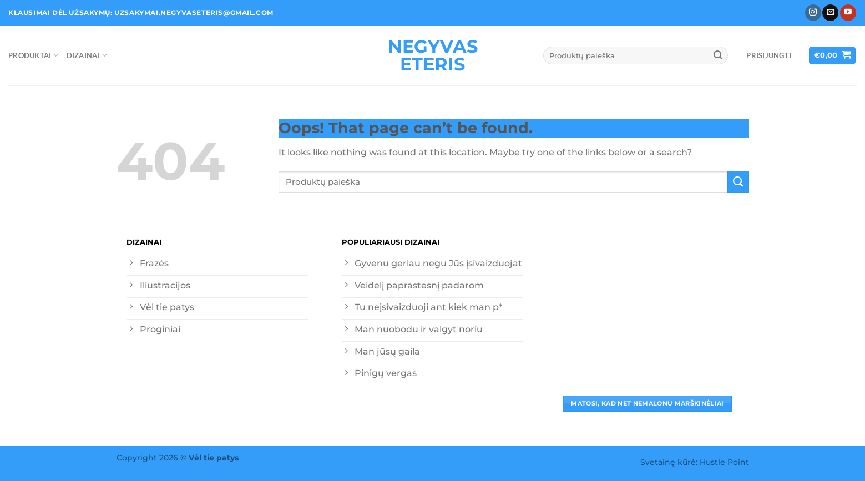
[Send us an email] (830, 12)
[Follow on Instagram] (813, 12)
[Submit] (718, 55)
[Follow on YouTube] (848, 12)
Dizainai (87, 55)
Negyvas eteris (433, 55)
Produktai (33, 55)
